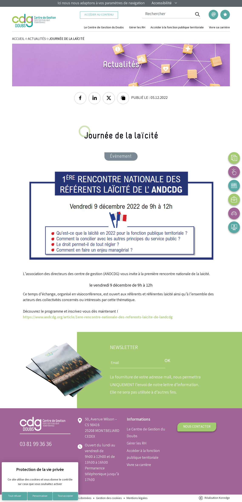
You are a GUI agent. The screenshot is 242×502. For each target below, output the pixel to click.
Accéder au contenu (99, 15)
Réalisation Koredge (214, 498)
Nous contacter (197, 426)
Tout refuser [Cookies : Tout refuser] (14, 496)
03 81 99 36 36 (36, 445)
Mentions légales (137, 498)
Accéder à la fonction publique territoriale (177, 28)
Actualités (37, 39)
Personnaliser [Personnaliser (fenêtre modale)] (40, 496)
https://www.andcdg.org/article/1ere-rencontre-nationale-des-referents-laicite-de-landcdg (98, 317)
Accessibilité (165, 3)
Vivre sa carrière (219, 28)
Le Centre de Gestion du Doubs (104, 28)
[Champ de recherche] (168, 14)
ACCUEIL (18, 39)
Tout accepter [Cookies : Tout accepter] (65, 496)
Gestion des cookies (109, 498)
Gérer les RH (137, 28)
